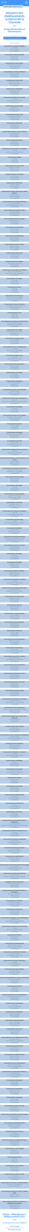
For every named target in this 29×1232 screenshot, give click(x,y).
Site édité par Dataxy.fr (14, 1229)
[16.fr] (26, 2)
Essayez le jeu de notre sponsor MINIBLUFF (14, 1223)
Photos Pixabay (14, 1226)
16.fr (4, 2)
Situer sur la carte (14, 43)
